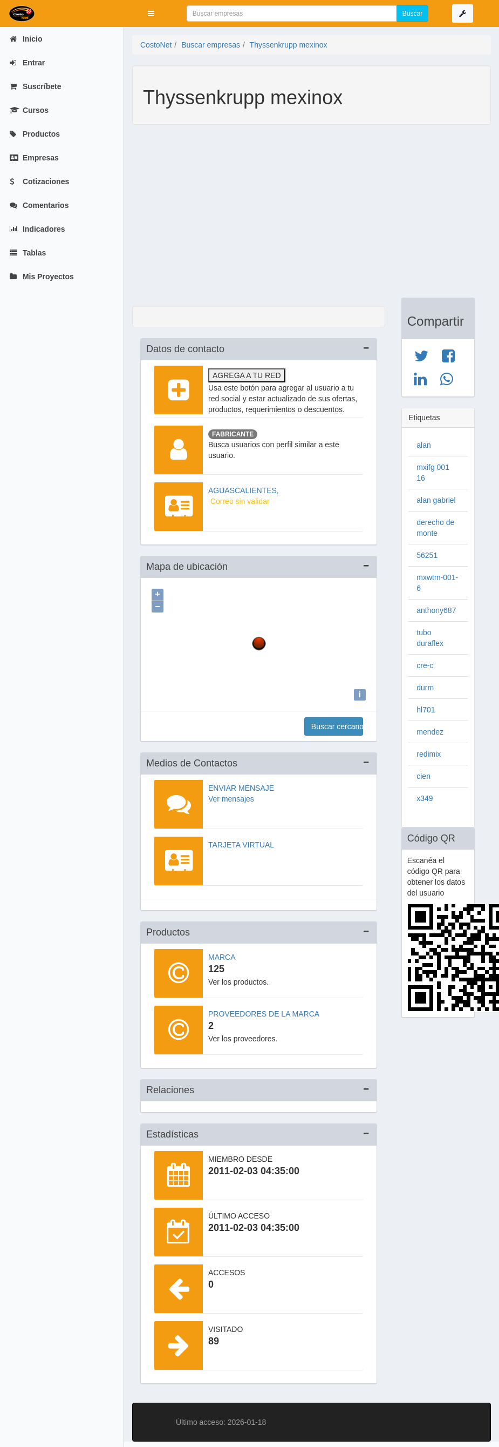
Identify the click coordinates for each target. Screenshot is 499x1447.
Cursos (29, 110)
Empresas (34, 157)
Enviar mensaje (241, 785)
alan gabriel (435, 500)
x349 (424, 798)
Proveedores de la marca (263, 1011)
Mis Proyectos (42, 276)
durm (425, 687)
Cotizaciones (39, 181)
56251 (427, 555)
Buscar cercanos (337, 723)
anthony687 (436, 610)
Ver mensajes (231, 796)
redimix (428, 754)
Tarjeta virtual (241, 842)
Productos (35, 134)
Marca (222, 954)
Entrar (27, 62)
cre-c (424, 665)
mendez (429, 732)
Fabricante (233, 434)
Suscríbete (35, 86)
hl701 (425, 709)
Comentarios (39, 205)
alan (423, 445)
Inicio (26, 39)
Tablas (28, 252)
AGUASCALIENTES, (243, 490)
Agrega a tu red (247, 375)
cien (423, 776)
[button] (151, 13)
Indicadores (37, 229)
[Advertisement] (303, 216)
